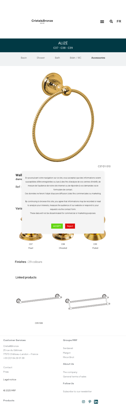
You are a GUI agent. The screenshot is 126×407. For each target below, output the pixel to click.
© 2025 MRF (9, 390)
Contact (7, 367)
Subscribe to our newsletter (77, 392)
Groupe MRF (70, 340)
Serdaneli (68, 348)
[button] (102, 22)
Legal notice (9, 380)
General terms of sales (74, 377)
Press (6, 372)
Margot (67, 353)
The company (70, 372)
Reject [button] (70, 226)
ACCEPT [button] (57, 226)
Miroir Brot (68, 357)
